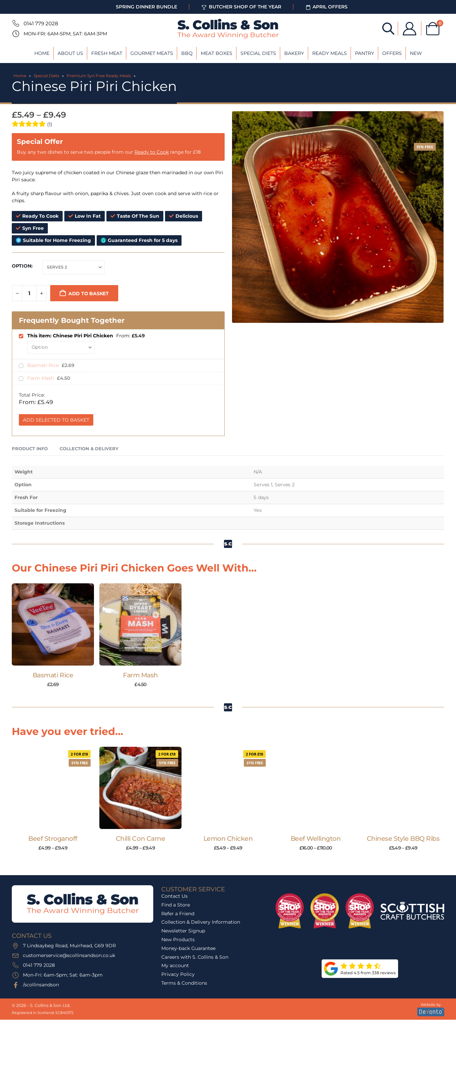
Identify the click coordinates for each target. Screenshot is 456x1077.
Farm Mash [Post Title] (140, 675)
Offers (392, 53)
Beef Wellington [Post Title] (316, 838)
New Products (178, 939)
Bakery (294, 53)
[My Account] (409, 28)
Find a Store (175, 905)
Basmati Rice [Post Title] (53, 675)
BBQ (187, 53)
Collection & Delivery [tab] (89, 448)
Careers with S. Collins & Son (194, 957)
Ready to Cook (151, 152)
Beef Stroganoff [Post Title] (52, 838)
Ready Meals (329, 53)
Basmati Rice (43, 365)
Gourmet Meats (151, 53)
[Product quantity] (29, 293)
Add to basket (88, 293)
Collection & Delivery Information (200, 922)
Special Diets (258, 53)
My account (175, 965)
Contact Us (174, 896)
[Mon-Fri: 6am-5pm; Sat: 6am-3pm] (15, 33)
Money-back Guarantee (188, 948)
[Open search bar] (388, 28)
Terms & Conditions (184, 983)
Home (42, 53)
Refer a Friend (177, 914)
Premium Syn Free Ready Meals (99, 75)
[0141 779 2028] (15, 23)
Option (21, 266)
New (416, 53)
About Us (70, 53)
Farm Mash (41, 378)
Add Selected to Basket (56, 420)
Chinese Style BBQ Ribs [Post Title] (403, 838)
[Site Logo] (228, 28)
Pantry (364, 53)
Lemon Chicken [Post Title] (228, 838)
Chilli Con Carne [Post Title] (140, 838)
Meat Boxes (216, 53)
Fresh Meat (106, 53)
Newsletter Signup (183, 931)
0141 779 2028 (41, 23)
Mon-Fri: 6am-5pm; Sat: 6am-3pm (65, 34)
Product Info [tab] (30, 448)
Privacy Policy (178, 974)
